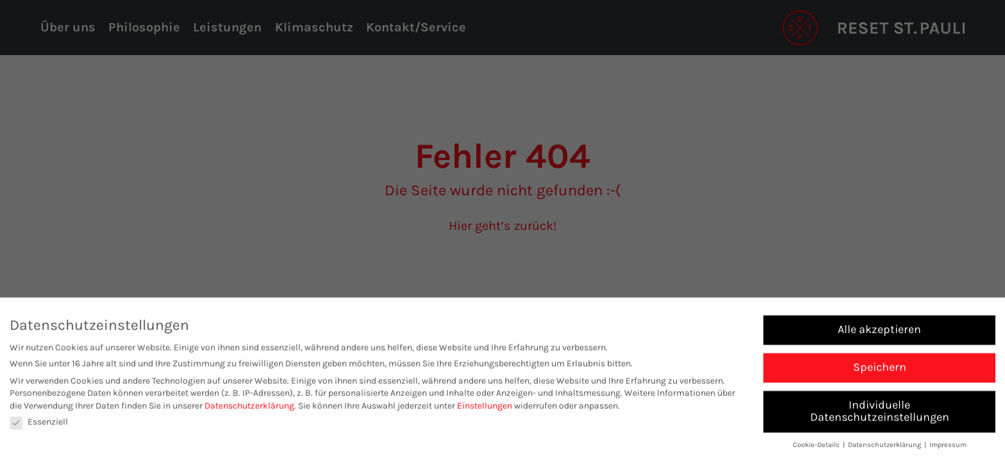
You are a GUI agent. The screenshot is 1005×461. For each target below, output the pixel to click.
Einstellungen (484, 408)
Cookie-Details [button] (817, 448)
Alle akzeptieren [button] (879, 331)
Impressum (948, 448)
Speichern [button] (879, 369)
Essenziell (39, 424)
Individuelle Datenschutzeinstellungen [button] (879, 413)
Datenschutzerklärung (249, 408)
